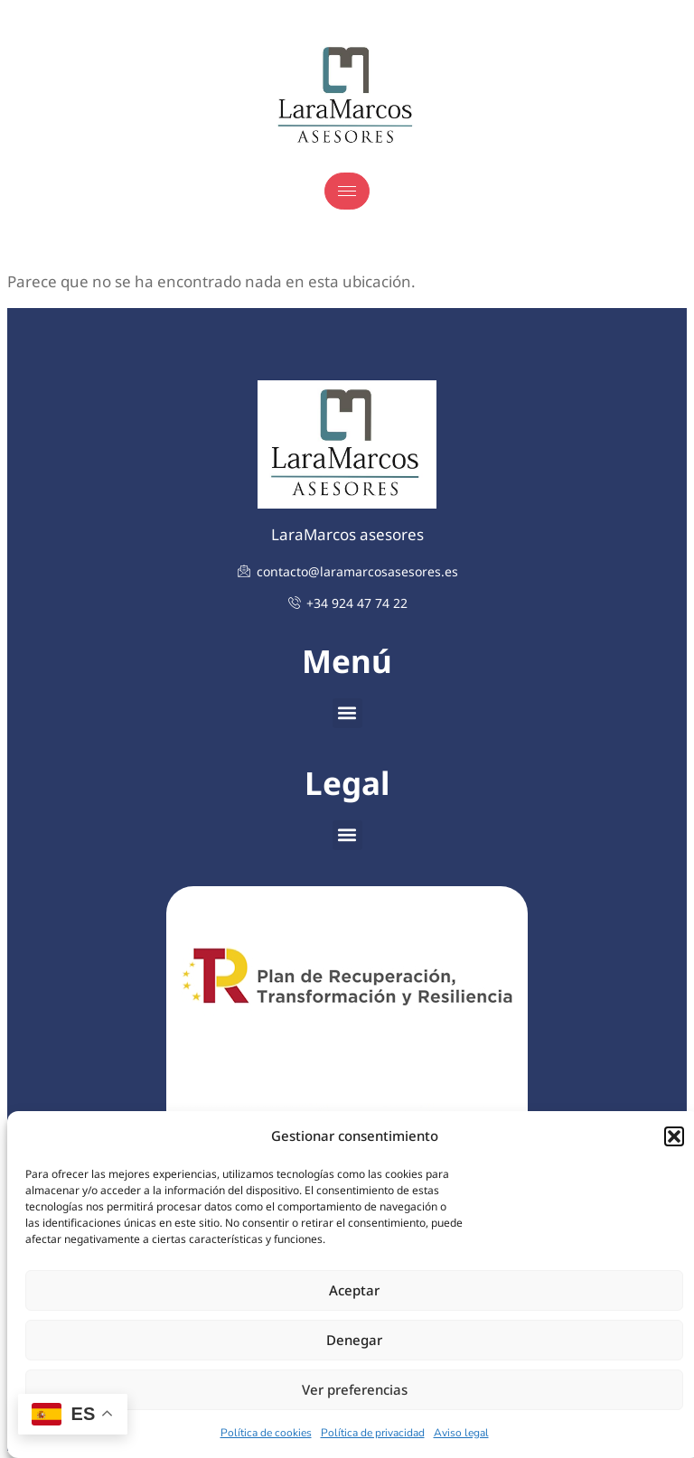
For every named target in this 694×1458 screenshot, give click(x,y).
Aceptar (354, 1290)
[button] (674, 1136)
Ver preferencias (355, 1389)
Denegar (354, 1340)
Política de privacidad (373, 1432)
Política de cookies (266, 1432)
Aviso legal (461, 1432)
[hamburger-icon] (347, 191)
